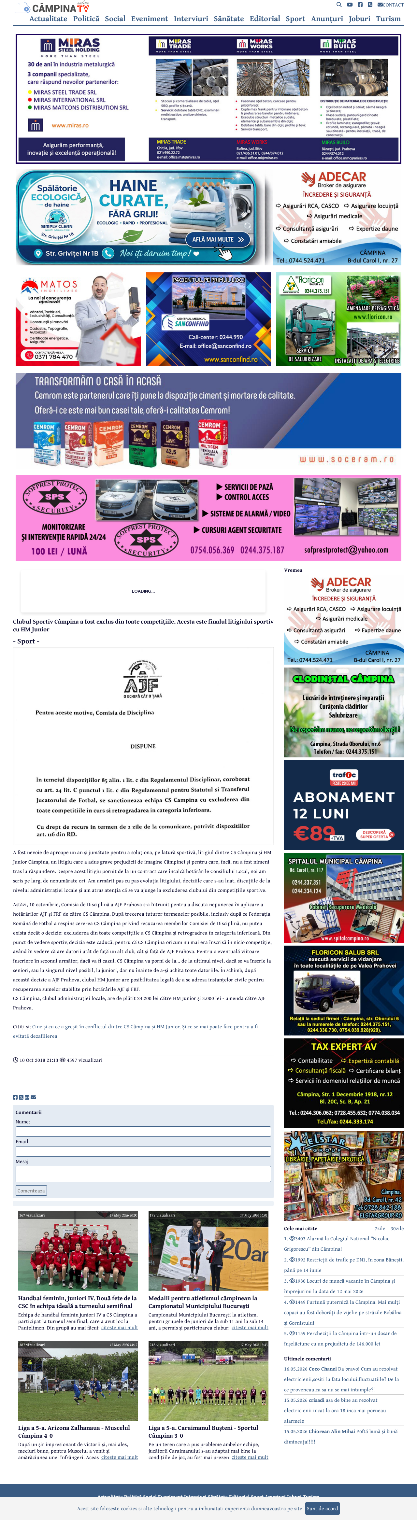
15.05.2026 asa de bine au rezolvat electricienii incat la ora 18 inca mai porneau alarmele (335, 1410)
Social (115, 18)
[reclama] (208, 162)
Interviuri (191, 18)
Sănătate (229, 18)
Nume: (23, 1121)
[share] (15, 1097)
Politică (86, 18)
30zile (397, 1228)
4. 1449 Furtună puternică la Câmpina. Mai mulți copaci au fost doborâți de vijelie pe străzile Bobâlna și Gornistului (343, 1312)
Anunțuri (327, 18)
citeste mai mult (119, 1327)
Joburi (359, 18)
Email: (23, 1141)
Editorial (265, 18)
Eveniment (149, 18)
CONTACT (391, 4)
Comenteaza (31, 1190)
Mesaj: (23, 1161)
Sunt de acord (322, 1508)
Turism (388, 18)
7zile (380, 1228)
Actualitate (48, 18)
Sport (295, 18)
